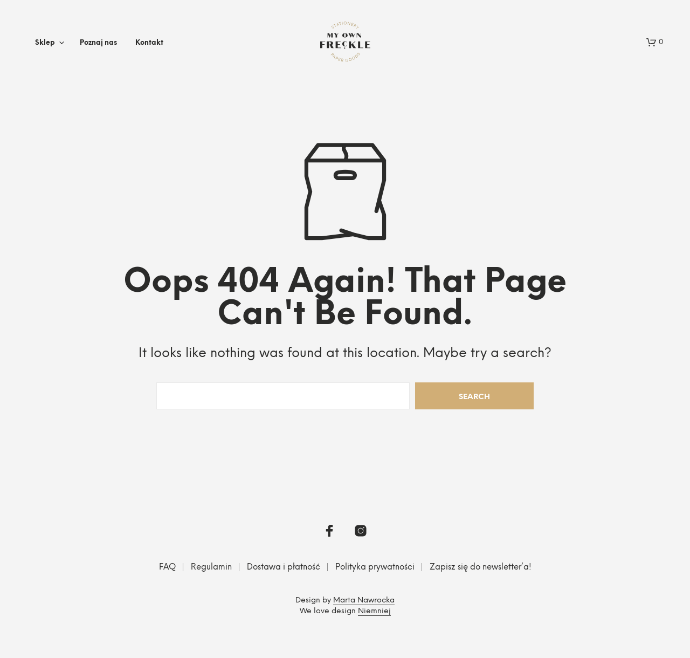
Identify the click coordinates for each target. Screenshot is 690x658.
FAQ (167, 567)
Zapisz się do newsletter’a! (481, 567)
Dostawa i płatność (283, 567)
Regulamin (211, 567)
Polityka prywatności (375, 567)
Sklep (45, 42)
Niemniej (374, 611)
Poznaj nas (98, 42)
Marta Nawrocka (364, 601)
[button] (654, 42)
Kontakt (149, 42)
